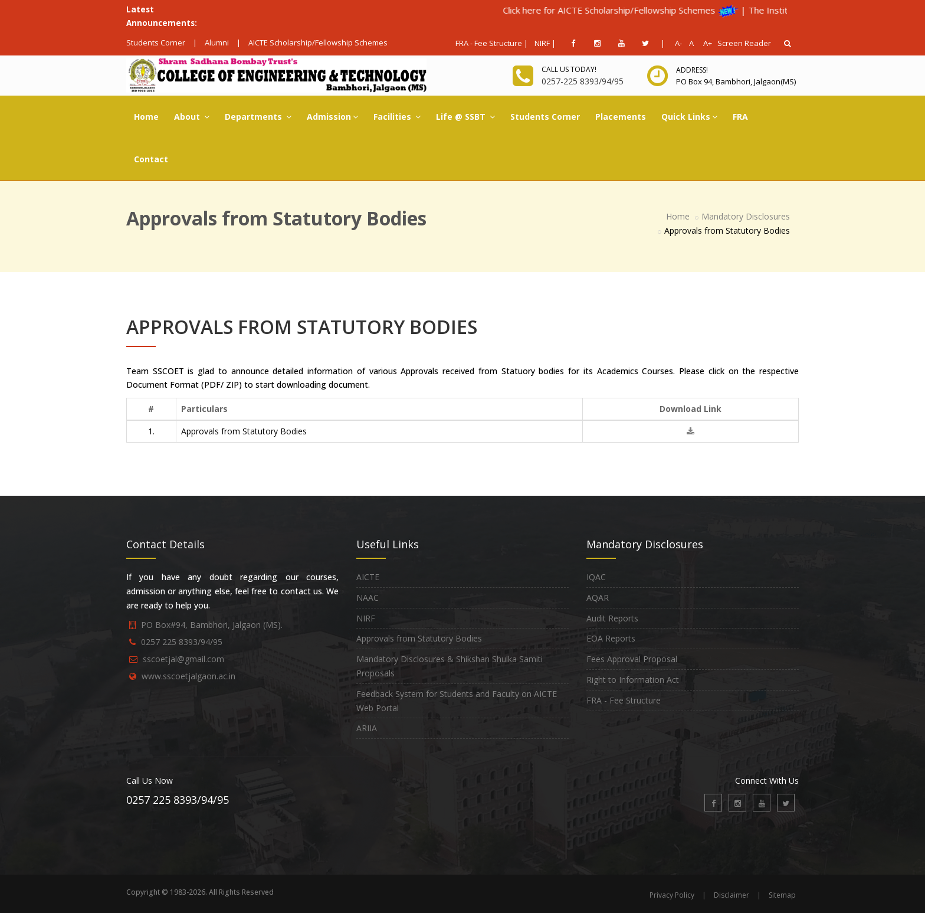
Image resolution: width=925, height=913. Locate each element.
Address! (692, 70)
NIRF (365, 618)
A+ (704, 43)
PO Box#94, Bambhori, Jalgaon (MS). (212, 624)
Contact (151, 159)
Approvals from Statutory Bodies (419, 638)
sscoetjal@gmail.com (183, 659)
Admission (332, 116)
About (191, 116)
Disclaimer (731, 895)
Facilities (397, 116)
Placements (620, 116)
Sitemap (782, 895)
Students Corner (155, 42)
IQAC (596, 577)
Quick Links (689, 116)
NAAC (367, 597)
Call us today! (569, 69)
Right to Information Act (632, 679)
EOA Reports (610, 638)
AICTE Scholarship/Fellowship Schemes (318, 42)
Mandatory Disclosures (745, 216)
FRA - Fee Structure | (491, 43)
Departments (258, 116)
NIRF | (545, 43)
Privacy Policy (672, 895)
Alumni (217, 42)
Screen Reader (744, 43)
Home (146, 116)
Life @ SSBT (465, 116)
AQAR (597, 597)
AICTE (367, 577)
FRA (740, 116)
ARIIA (366, 728)
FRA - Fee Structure (623, 700)
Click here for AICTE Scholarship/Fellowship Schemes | (665, 10)
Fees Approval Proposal (631, 659)
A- (676, 43)
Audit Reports (612, 618)
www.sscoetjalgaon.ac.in (188, 676)
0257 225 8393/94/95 (181, 641)
